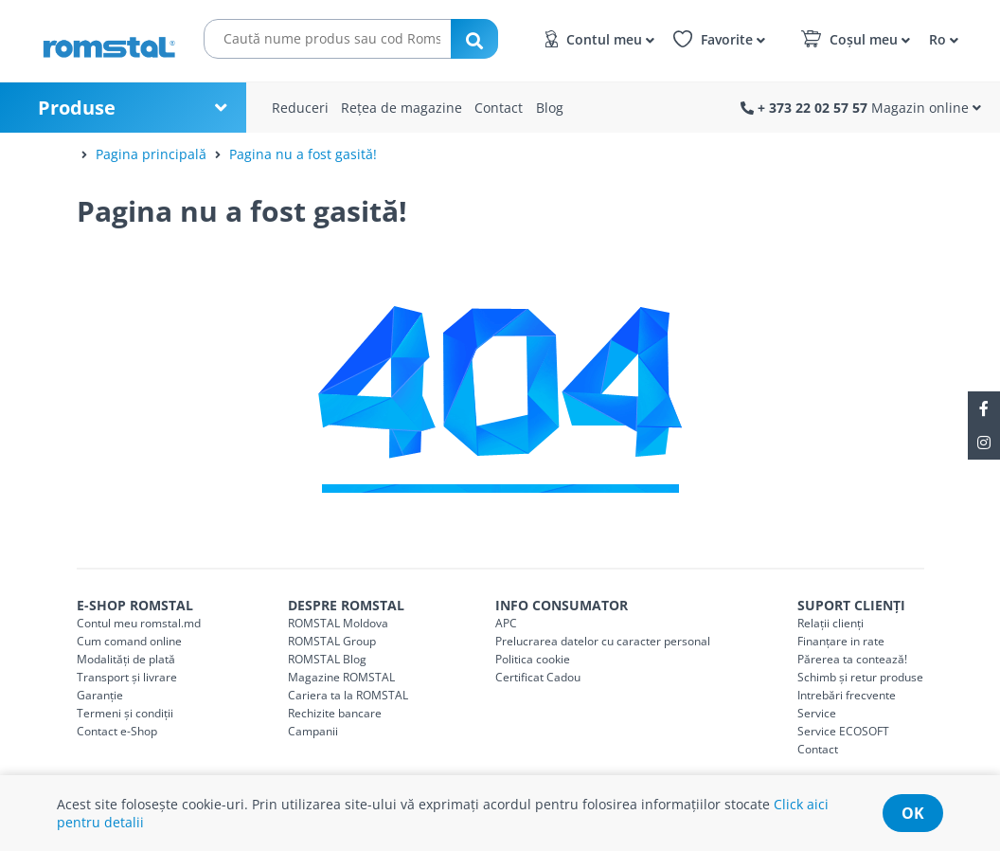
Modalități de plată (126, 659)
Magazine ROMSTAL (341, 677)
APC (506, 623)
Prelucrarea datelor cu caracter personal (602, 641)
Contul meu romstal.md (139, 623)
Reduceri (300, 108)
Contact (498, 108)
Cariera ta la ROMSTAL (348, 695)
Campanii (313, 731)
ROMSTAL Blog (327, 659)
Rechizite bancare (335, 713)
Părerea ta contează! (852, 659)
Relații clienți (830, 623)
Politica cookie (532, 659)
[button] (941, 38)
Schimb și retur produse (860, 677)
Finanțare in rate (840, 641)
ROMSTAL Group (332, 641)
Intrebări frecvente (846, 695)
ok (913, 813)
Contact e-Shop (117, 731)
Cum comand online (129, 641)
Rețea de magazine (401, 108)
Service (816, 713)
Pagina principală (151, 154)
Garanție (100, 695)
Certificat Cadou (537, 677)
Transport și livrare (127, 677)
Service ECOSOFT (843, 731)
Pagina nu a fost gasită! (303, 154)
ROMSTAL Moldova (338, 623)
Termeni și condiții (125, 713)
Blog (549, 108)
